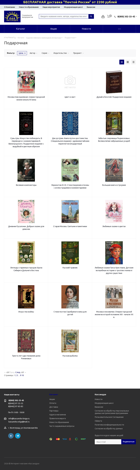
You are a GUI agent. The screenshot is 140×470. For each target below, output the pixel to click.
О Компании (9, 7)
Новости (98, 399)
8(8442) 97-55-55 (15, 403)
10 (23, 375)
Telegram (18, 436)
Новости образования (29, 7)
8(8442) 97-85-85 (15, 406)
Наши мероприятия (51, 7)
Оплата (52, 403)
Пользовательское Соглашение (109, 417)
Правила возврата (57, 418)
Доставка (53, 407)
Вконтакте (11, 436)
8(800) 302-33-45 (126, 16)
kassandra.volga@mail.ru (19, 422)
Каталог (53, 394)
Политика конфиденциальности (109, 425)
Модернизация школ (73, 7)
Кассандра (100, 394)
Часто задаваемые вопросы (61, 426)
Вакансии (91, 7)
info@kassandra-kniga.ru (19, 418)
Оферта (98, 421)
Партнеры (53, 411)
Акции (52, 399)
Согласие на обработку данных (109, 428)
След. (18, 372)
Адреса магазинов (57, 415)
